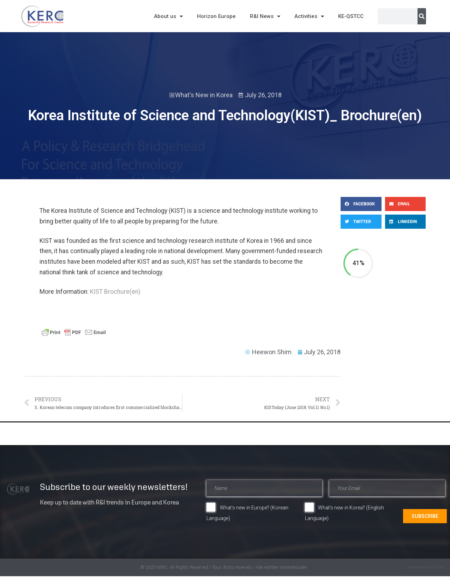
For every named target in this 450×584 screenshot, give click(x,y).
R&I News (265, 16)
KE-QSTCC (351, 16)
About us (168, 16)
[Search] (422, 16)
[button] (361, 204)
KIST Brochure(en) (115, 291)
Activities (309, 16)
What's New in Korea (204, 95)
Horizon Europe (216, 16)
